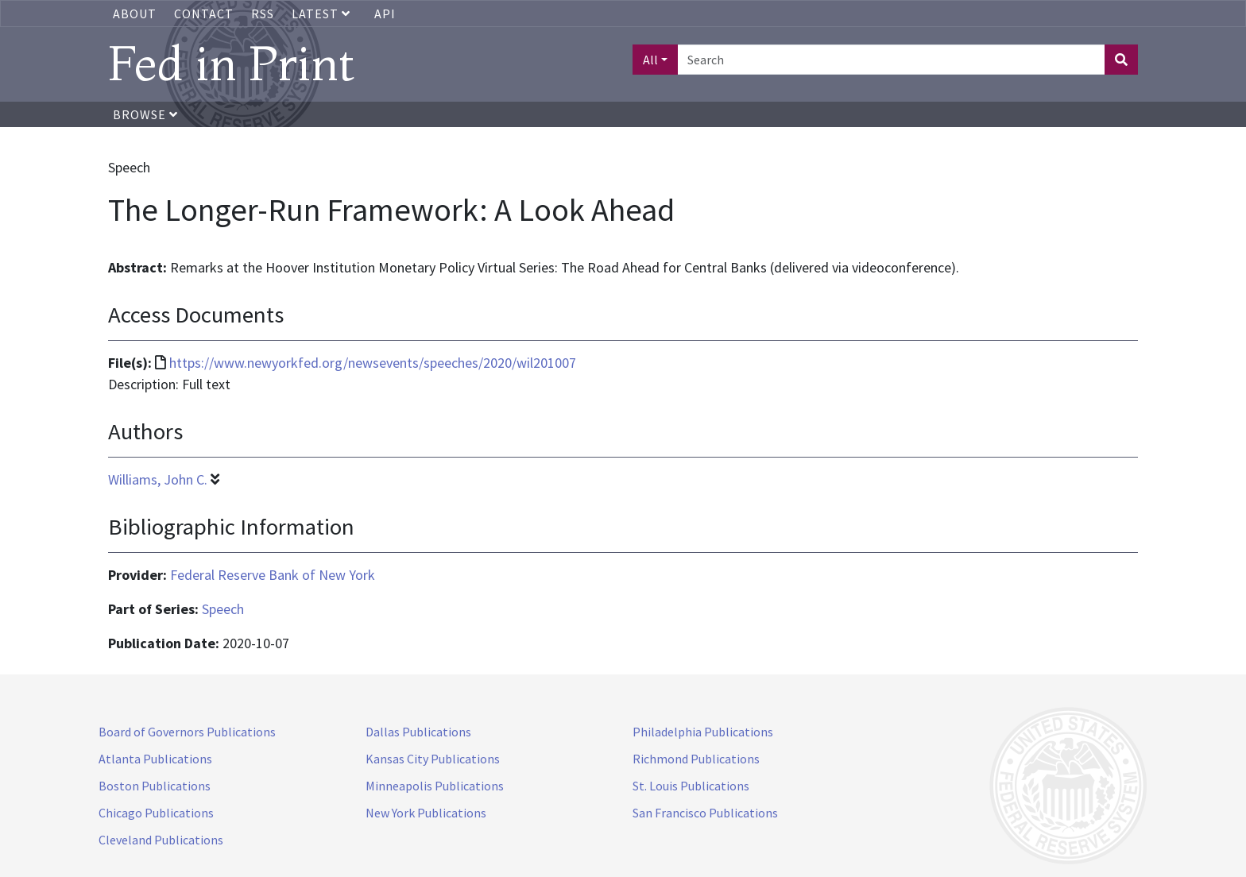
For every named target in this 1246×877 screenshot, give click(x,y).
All (650, 60)
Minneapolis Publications (435, 786)
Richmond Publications (696, 759)
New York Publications (426, 813)
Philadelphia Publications (703, 732)
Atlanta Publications (155, 759)
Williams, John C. (157, 479)
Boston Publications (155, 786)
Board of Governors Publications (187, 732)
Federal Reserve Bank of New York (272, 575)
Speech (223, 609)
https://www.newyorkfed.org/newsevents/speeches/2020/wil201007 (372, 363)
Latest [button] (323, 13)
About (135, 13)
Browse (145, 114)
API (385, 13)
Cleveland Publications (161, 840)
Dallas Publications (418, 732)
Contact (204, 13)
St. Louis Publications (691, 786)
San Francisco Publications (705, 813)
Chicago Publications (156, 813)
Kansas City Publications (433, 759)
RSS (262, 13)
